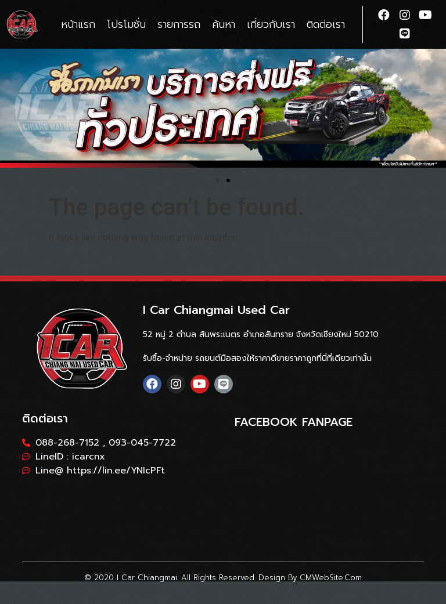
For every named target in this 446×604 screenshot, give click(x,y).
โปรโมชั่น (126, 24)
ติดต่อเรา (326, 24)
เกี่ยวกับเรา (271, 24)
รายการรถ (178, 24)
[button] (218, 180)
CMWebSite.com (331, 577)
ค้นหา (223, 24)
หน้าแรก (78, 24)
